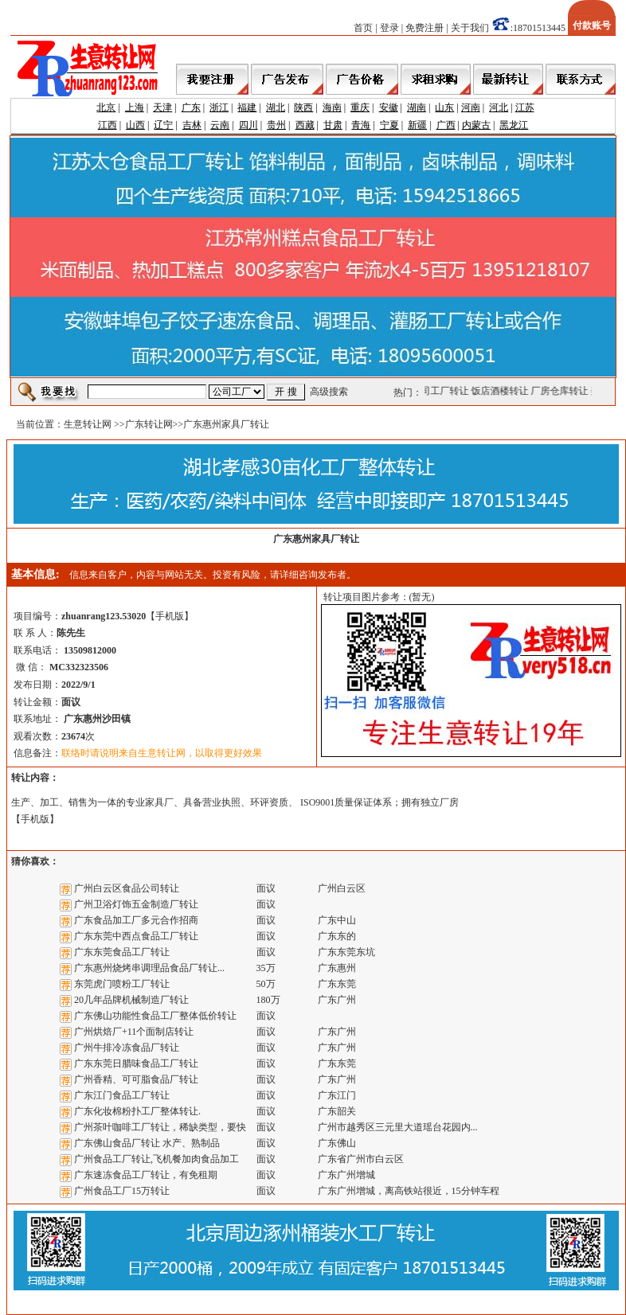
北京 (105, 107)
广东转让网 (149, 424)
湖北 (275, 107)
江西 (107, 125)
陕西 (303, 107)
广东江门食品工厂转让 (122, 1095)
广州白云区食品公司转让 (126, 888)
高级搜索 (329, 391)
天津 (162, 107)
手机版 (169, 616)
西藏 (305, 125)
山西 (135, 125)
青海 (360, 125)
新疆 (417, 125)
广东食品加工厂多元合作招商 (136, 920)
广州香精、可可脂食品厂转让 (136, 1079)
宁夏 (389, 125)
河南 (470, 107)
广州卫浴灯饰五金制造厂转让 (136, 904)
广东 (191, 107)
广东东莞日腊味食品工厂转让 (136, 1063)
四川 (248, 125)
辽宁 (163, 125)
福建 (246, 107)
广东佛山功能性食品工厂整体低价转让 (155, 1015)
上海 (134, 107)
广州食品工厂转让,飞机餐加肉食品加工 (156, 1159)
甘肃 (332, 125)
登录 (389, 27)
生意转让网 (88, 424)
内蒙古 (476, 125)
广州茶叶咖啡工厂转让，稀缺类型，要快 (160, 1127)
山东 (444, 107)
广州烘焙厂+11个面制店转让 (134, 1031)
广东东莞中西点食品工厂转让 (136, 936)
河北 (498, 107)
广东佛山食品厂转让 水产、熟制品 (147, 1143)
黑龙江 (513, 125)
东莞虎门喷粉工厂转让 (122, 983)
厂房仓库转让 (561, 390)
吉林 (191, 125)
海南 (332, 107)
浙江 (219, 107)
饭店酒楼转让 (501, 390)
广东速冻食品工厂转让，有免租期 (145, 1174)
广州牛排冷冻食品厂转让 (126, 1047)
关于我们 (470, 27)
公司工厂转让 (442, 390)
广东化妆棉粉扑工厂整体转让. (137, 1111)
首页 (363, 27)
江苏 (524, 107)
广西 (446, 125)
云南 (219, 125)
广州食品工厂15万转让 (122, 1190)
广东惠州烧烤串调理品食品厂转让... (149, 968)
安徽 (388, 107)
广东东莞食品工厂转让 (122, 952)
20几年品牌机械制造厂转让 (131, 999)
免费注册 (424, 27)
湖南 (416, 107)
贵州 (276, 125)
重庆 (360, 107)
